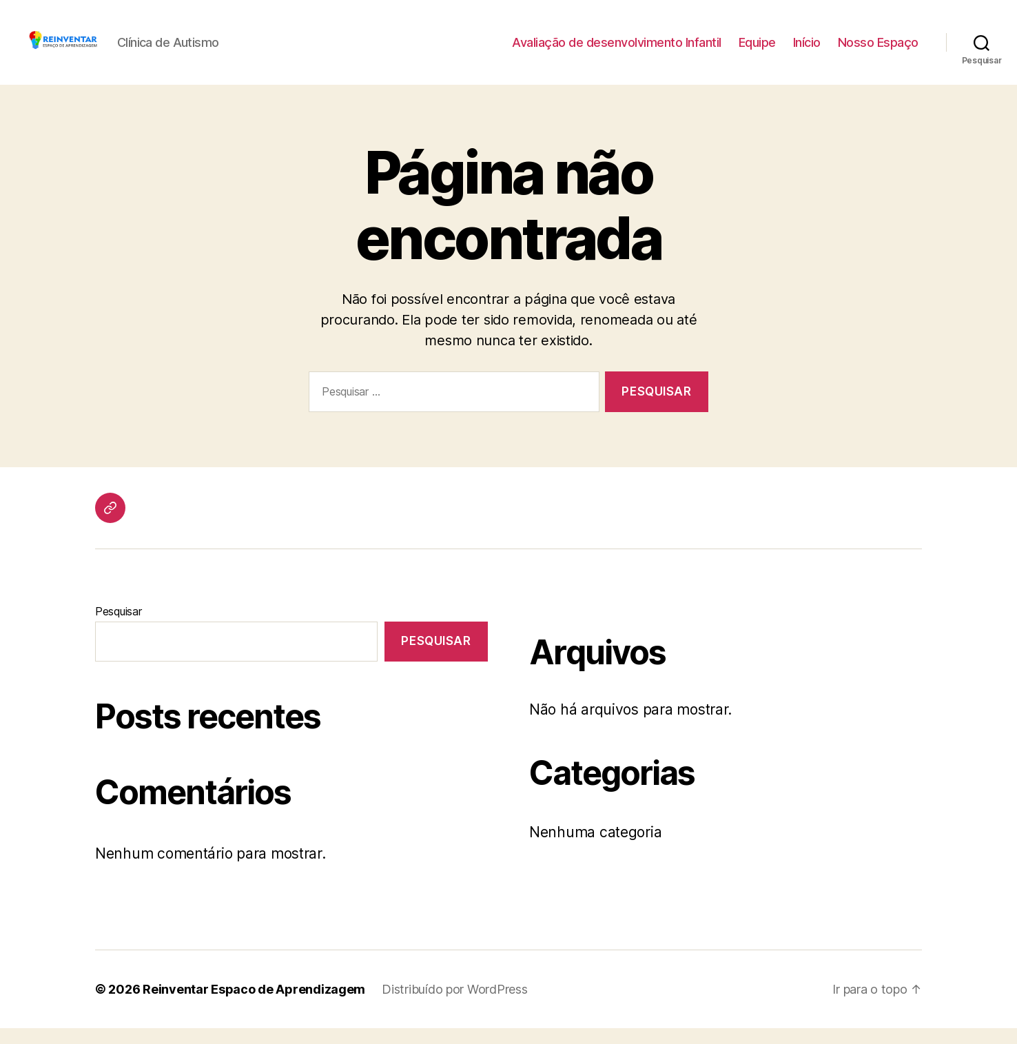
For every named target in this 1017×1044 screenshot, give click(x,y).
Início (807, 50)
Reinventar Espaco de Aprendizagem (254, 1005)
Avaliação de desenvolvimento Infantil (616, 50)
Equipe (757, 50)
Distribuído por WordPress (454, 1005)
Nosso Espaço (878, 50)
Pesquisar (118, 627)
